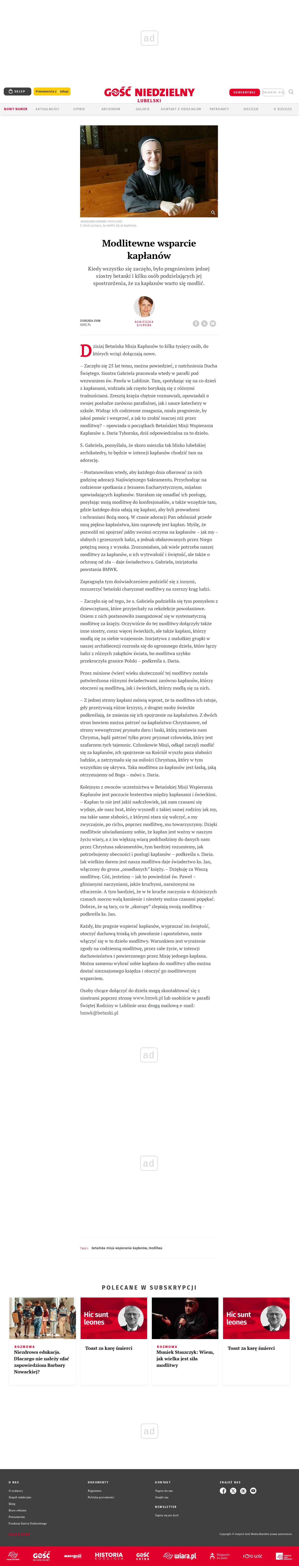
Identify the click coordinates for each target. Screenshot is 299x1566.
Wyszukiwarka (291, 92)
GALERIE (143, 109)
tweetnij (205, 322)
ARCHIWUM (111, 109)
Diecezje (251, 109)
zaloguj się (273, 92)
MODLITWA (155, 1248)
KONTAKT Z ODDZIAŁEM (181, 109)
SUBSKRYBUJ (245, 92)
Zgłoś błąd (19, 1534)
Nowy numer (16, 109)
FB (197, 322)
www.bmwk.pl (148, 998)
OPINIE (79, 109)
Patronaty (219, 109)
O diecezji (283, 109)
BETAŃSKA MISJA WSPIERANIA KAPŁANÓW (119, 1248)
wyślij (214, 322)
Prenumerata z (52, 91)
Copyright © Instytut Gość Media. (239, 1534)
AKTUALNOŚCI (47, 109)
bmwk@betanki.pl (99, 1013)
